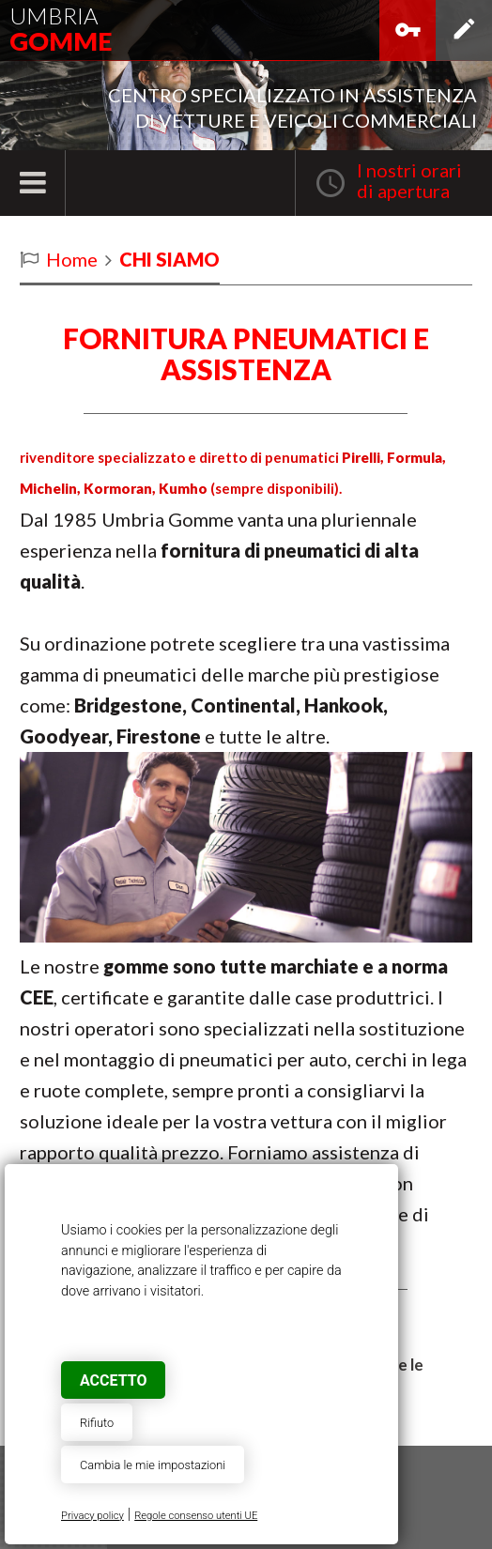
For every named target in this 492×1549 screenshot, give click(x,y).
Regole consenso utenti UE (195, 1516)
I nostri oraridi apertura (409, 180)
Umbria (60, 28)
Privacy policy (92, 1516)
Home (72, 259)
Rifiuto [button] (97, 1423)
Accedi (407, 38)
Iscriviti (464, 38)
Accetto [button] (113, 1380)
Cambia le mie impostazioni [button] (152, 1465)
